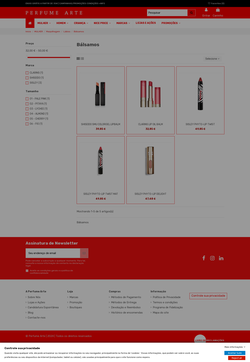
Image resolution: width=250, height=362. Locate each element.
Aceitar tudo (235, 352)
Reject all (237, 357)
